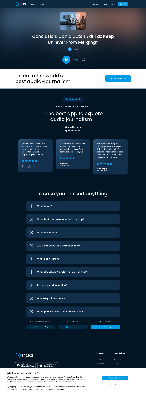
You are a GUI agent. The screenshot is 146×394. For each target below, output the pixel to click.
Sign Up (123, 4)
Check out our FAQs (40, 327)
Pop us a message (73, 327)
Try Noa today (118, 78)
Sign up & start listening (105, 327)
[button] (69, 206)
